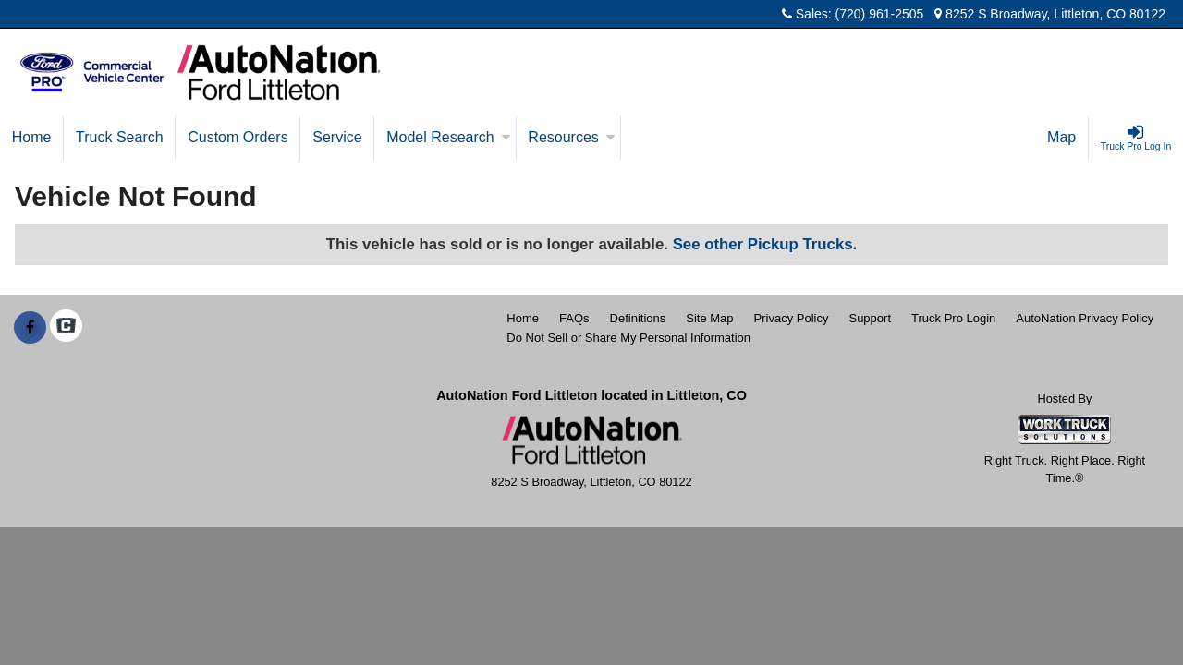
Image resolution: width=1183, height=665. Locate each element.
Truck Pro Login (953, 318)
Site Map (709, 318)
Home (32, 137)
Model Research (448, 137)
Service (336, 137)
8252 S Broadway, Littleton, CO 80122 (1049, 13)
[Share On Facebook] (30, 327)
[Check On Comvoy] (66, 327)
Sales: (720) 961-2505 (852, 13)
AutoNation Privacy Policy (1084, 318)
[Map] (1062, 137)
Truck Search (120, 137)
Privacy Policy (791, 318)
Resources (571, 137)
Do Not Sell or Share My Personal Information (628, 338)
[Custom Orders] (238, 137)
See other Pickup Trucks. (765, 244)
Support (869, 318)
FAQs (574, 318)
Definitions (638, 318)
